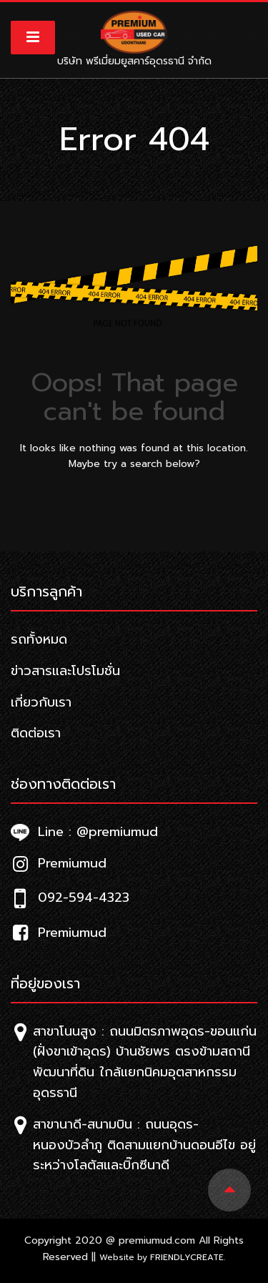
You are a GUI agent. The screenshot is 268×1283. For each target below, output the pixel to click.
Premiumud (58, 863)
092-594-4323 (70, 898)
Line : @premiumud (84, 832)
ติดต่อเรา (36, 733)
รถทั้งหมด (39, 639)
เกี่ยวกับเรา (41, 702)
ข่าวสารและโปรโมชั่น (65, 671)
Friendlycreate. (187, 1257)
